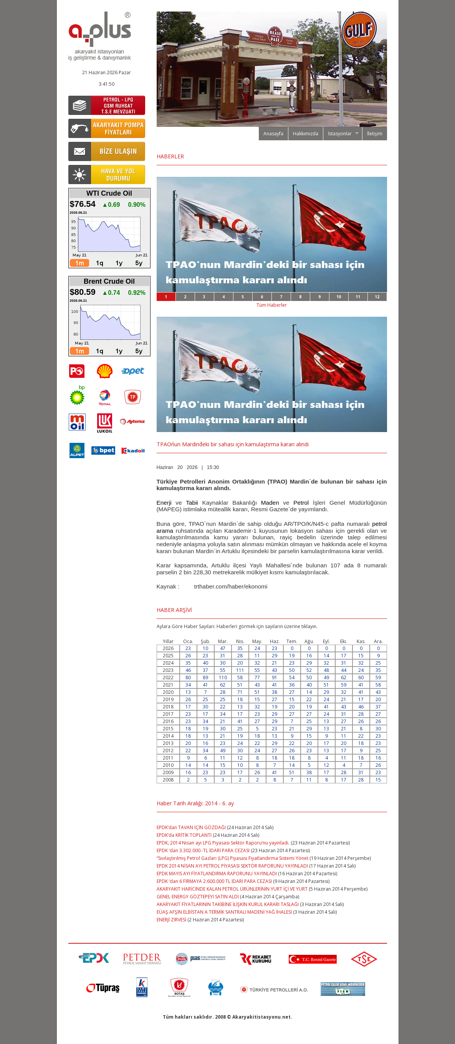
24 (257, 648)
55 (222, 670)
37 (205, 670)
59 (378, 677)
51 (240, 685)
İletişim (374, 133)
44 (343, 670)
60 (361, 677)
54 (292, 677)
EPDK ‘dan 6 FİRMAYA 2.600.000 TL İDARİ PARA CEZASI (214, 881)
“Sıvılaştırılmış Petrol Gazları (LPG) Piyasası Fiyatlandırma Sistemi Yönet (232, 858)
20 (240, 663)
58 (240, 677)
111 (240, 670)
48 (326, 670)
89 (205, 677)
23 (188, 648)
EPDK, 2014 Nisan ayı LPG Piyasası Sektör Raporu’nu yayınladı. (224, 843)
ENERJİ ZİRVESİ (171, 919)
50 (292, 670)
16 (309, 655)
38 (274, 692)
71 (240, 692)
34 (188, 685)
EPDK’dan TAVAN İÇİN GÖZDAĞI (191, 827)
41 (205, 685)
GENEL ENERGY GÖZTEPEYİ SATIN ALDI (198, 896)
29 (274, 655)
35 (240, 648)
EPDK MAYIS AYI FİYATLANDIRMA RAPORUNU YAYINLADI (217, 873)
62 (343, 677)
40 (205, 663)
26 (188, 655)
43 (274, 670)
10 (338, 296)
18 (240, 699)
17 (343, 655)
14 (326, 655)
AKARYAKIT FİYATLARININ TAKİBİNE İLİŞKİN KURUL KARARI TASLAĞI (228, 904)
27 (292, 692)
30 (222, 663)
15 (361, 655)
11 (358, 296)
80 (188, 677)
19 (292, 655)
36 (292, 685)
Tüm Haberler (271, 305)
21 (274, 663)
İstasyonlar (341, 133)
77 (257, 677)
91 (274, 677)
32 (257, 663)
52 (309, 670)
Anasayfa (273, 133)
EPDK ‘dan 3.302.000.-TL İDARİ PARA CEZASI (203, 850)
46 (188, 670)
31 (222, 655)
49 (326, 677)
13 (188, 692)
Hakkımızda (305, 133)
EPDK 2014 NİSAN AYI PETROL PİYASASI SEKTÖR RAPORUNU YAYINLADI (232, 866)
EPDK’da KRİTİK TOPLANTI (184, 835)
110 (223, 677)
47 (222, 648)
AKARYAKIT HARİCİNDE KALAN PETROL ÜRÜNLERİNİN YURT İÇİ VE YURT (233, 889)
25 (378, 663)
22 (309, 699)
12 (377, 296)
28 (240, 655)
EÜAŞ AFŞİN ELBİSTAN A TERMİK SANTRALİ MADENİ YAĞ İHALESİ (225, 912)
